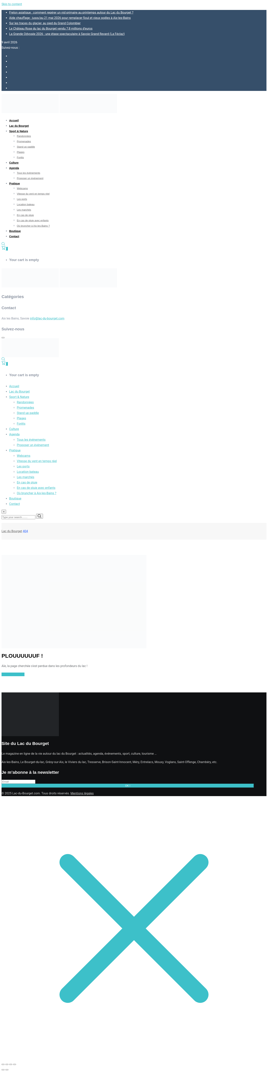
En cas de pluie (25, 215)
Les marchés (24, 209)
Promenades (24, 141)
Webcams (22, 188)
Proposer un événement (30, 178)
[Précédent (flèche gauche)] (3, 1069)
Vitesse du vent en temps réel (33, 193)
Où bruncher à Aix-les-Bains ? (33, 225)
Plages (20, 152)
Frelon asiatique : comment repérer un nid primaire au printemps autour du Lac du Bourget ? (71, 12)
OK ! (127, 785)
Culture (14, 162)
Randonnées (24, 136)
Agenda (14, 168)
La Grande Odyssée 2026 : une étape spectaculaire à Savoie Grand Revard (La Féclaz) (67, 34)
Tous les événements (28, 172)
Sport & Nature (18, 131)
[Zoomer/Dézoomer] (3, 1064)
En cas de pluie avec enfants (33, 220)
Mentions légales (82, 793)
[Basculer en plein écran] (6, 1064)
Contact (14, 236)
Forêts (20, 157)
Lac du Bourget (19, 125)
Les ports (22, 199)
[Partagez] (10, 1064)
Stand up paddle (26, 146)
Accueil (14, 120)
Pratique (14, 183)
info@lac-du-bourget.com (47, 318)
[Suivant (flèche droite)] (6, 1069)
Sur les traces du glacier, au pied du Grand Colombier (45, 23)
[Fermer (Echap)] (14, 1064)
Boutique (15, 231)
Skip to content (12, 4)
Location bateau (26, 204)
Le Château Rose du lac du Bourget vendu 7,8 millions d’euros (51, 28)
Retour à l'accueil (13, 674)
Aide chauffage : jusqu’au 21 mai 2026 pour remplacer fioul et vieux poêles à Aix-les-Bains (70, 18)
